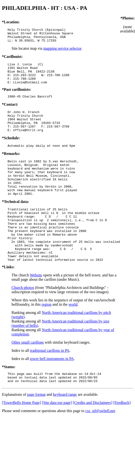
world (72, 335)
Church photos (23, 319)
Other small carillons (28, 373)
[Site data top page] (57, 436)
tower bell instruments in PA (52, 390)
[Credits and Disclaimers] (92, 436)
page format (36, 428)
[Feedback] (122, 436)
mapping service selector (62, 51)
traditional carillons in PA (49, 381)
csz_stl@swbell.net (100, 444)
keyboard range (65, 428)
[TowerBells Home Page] (21, 436)
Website (36, 306)
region (46, 335)
